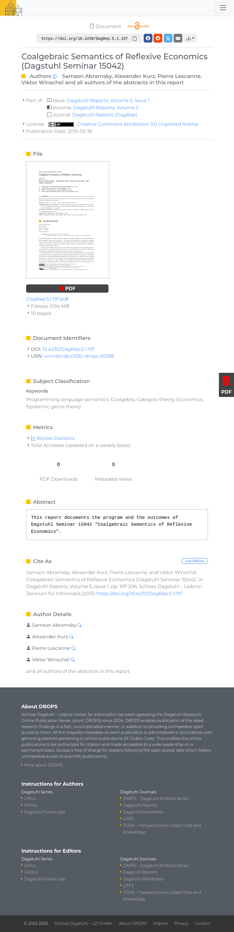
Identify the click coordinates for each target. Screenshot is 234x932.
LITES (128, 818)
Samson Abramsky (87, 76)
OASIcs (31, 805)
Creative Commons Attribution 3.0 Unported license (124, 124)
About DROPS (132, 923)
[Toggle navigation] (223, 7)
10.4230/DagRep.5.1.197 (69, 349)
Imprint (160, 923)
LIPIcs (30, 798)
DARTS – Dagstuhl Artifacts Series (155, 798)
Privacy (181, 923)
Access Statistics (53, 438)
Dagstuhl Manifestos (143, 812)
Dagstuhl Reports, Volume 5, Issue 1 (108, 100)
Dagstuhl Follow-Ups (44, 812)
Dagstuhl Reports (140, 805)
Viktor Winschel (42, 82)
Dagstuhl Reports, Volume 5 (106, 107)
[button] (190, 38)
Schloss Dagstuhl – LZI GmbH (83, 923)
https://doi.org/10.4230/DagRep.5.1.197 (139, 593)
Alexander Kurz (134, 76)
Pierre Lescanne (179, 76)
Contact (202, 923)
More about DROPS (43, 765)
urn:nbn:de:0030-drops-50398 (79, 356)
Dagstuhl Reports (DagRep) (104, 114)
